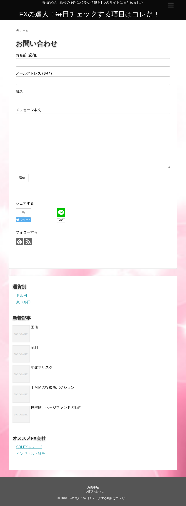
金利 (34, 347)
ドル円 (21, 295)
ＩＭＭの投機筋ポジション (52, 387)
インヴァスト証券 (30, 454)
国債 (34, 327)
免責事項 (93, 487)
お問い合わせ (95, 491)
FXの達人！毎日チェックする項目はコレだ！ (89, 14)
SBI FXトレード (29, 447)
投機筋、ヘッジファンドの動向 (56, 407)
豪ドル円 (23, 302)
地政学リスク (42, 367)
